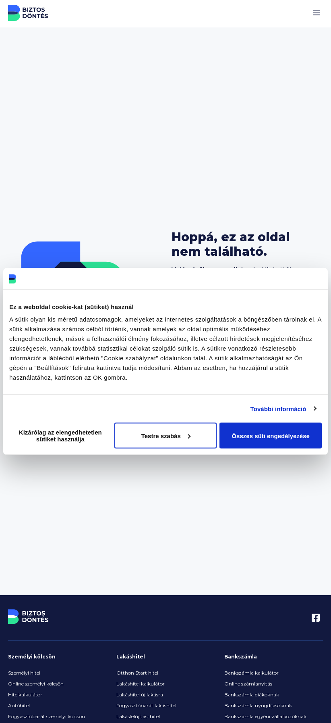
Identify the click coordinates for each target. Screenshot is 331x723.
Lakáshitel (130, 657)
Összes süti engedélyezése (270, 435)
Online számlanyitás (248, 684)
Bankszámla (240, 657)
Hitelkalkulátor (25, 695)
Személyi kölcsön (32, 657)
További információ (278, 408)
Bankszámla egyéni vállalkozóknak (265, 716)
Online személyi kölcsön (36, 684)
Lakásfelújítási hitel (138, 716)
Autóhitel (19, 705)
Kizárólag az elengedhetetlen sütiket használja (60, 436)
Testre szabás (165, 435)
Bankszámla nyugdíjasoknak (258, 705)
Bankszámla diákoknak (251, 695)
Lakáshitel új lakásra (139, 695)
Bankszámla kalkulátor (251, 673)
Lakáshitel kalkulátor (140, 684)
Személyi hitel (24, 673)
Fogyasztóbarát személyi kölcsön (46, 716)
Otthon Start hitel (137, 673)
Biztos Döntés (28, 13)
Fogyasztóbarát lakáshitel (146, 705)
